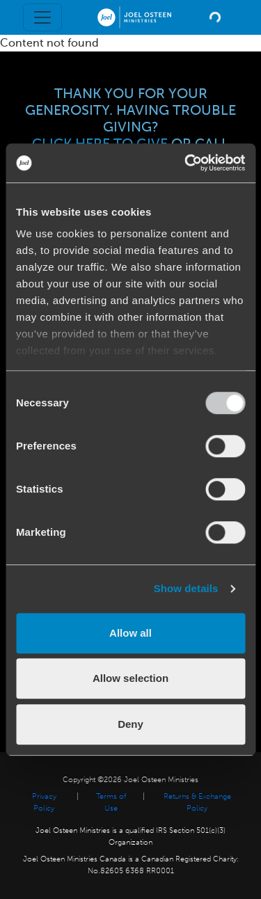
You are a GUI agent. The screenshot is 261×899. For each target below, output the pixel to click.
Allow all (130, 633)
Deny (130, 724)
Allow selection (130, 678)
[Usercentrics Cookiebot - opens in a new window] (186, 163)
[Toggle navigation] (42, 17)
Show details (186, 588)
